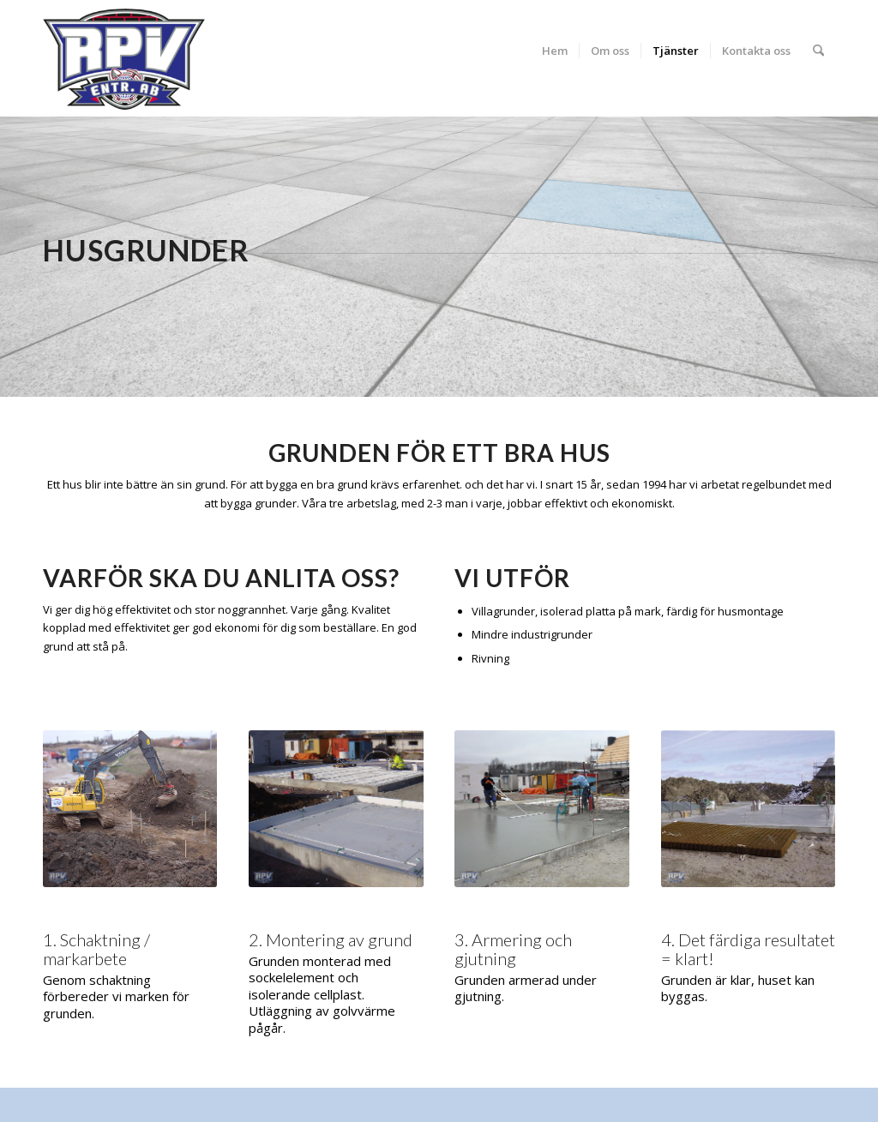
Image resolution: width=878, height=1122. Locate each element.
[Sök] (818, 50)
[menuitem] (555, 50)
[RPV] (124, 59)
